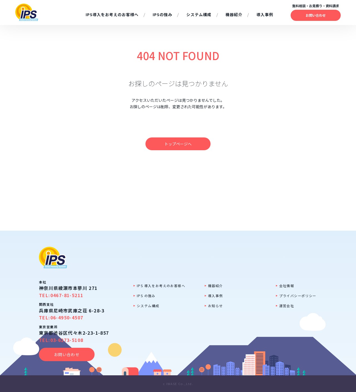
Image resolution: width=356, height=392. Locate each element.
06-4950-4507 (66, 317)
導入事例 (215, 295)
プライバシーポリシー (298, 295)
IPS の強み (146, 295)
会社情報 (286, 285)
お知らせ (215, 305)
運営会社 (286, 305)
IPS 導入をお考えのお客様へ (161, 285)
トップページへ (178, 144)
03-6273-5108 (66, 340)
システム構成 (148, 305)
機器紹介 (215, 285)
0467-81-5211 (66, 295)
